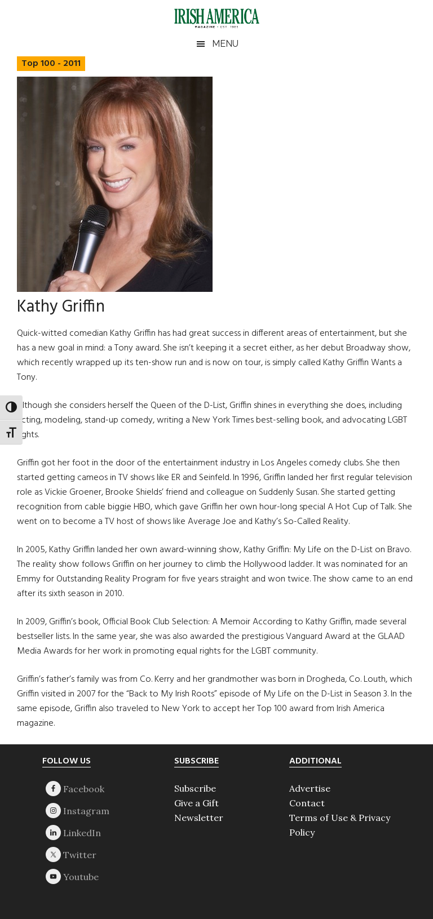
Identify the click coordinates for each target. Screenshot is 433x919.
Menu (225, 43)
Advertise (309, 788)
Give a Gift (196, 803)
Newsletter (198, 817)
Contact (307, 803)
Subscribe (195, 788)
